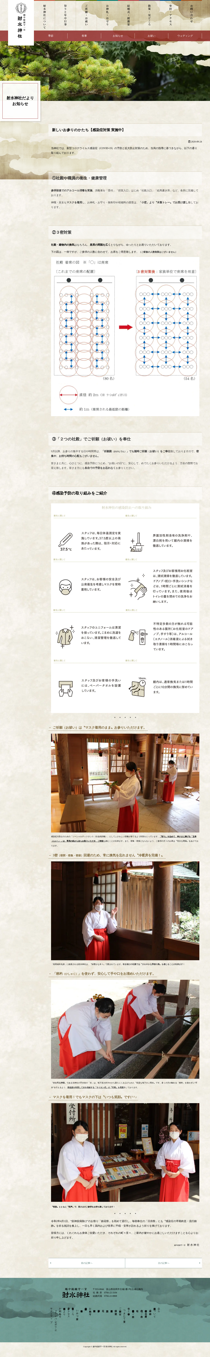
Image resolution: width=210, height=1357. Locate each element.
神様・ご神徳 (150, 1309)
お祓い (151, 35)
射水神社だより (64, 1310)
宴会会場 (81, 1308)
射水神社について (44, 15)
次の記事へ (163, 1263)
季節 (50, 35)
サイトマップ (51, 1314)
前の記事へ (86, 1263)
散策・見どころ (149, 15)
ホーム (159, 1308)
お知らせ (118, 35)
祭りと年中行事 (65, 15)
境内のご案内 (141, 1311)
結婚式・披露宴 (128, 15)
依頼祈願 (94, 1308)
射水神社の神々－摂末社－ (146, 1312)
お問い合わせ (191, 15)
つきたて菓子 (124, 1313)
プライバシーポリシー (55, 1319)
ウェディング (185, 35)
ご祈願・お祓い (86, 15)
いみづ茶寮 (77, 1312)
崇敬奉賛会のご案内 (133, 1311)
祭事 (84, 35)
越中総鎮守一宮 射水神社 (102, 1346)
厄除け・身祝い (116, 1311)
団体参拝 (98, 1308)
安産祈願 (111, 1308)
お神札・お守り (107, 15)
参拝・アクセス (170, 15)
